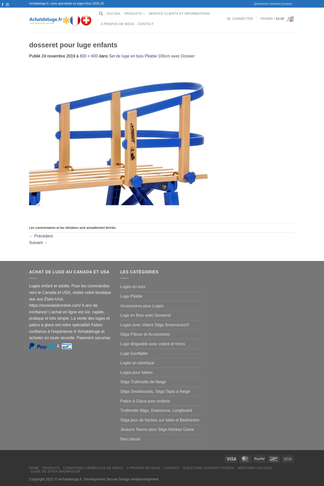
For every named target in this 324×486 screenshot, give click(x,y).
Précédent (41, 236)
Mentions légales (255, 468)
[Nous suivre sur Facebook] (2, 5)
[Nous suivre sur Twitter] (2, 9)
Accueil (113, 13)
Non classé (130, 439)
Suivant (38, 242)
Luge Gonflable (134, 353)
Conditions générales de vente (93, 468)
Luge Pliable (131, 296)
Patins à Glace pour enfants (145, 401)
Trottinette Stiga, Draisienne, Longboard (156, 410)
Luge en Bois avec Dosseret (145, 315)
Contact (146, 24)
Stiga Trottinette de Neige (143, 382)
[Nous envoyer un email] (7, 9)
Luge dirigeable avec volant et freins (152, 344)
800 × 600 (89, 56)
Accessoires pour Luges (142, 306)
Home (34, 468)
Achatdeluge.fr (70, 479)
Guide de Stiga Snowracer (55, 471)
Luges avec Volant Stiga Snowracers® (154, 325)
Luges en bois (133, 287)
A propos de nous (117, 24)
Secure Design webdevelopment (132, 479)
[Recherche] (101, 13)
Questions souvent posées (273, 4)
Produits (135, 13)
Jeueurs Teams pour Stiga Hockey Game (157, 429)
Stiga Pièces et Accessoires (145, 334)
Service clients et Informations (179, 13)
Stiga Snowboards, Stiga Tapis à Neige (155, 391)
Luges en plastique (137, 363)
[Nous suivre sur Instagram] (7, 5)
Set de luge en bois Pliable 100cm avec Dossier (152, 56)
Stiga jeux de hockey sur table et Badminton (159, 420)
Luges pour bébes (136, 372)
